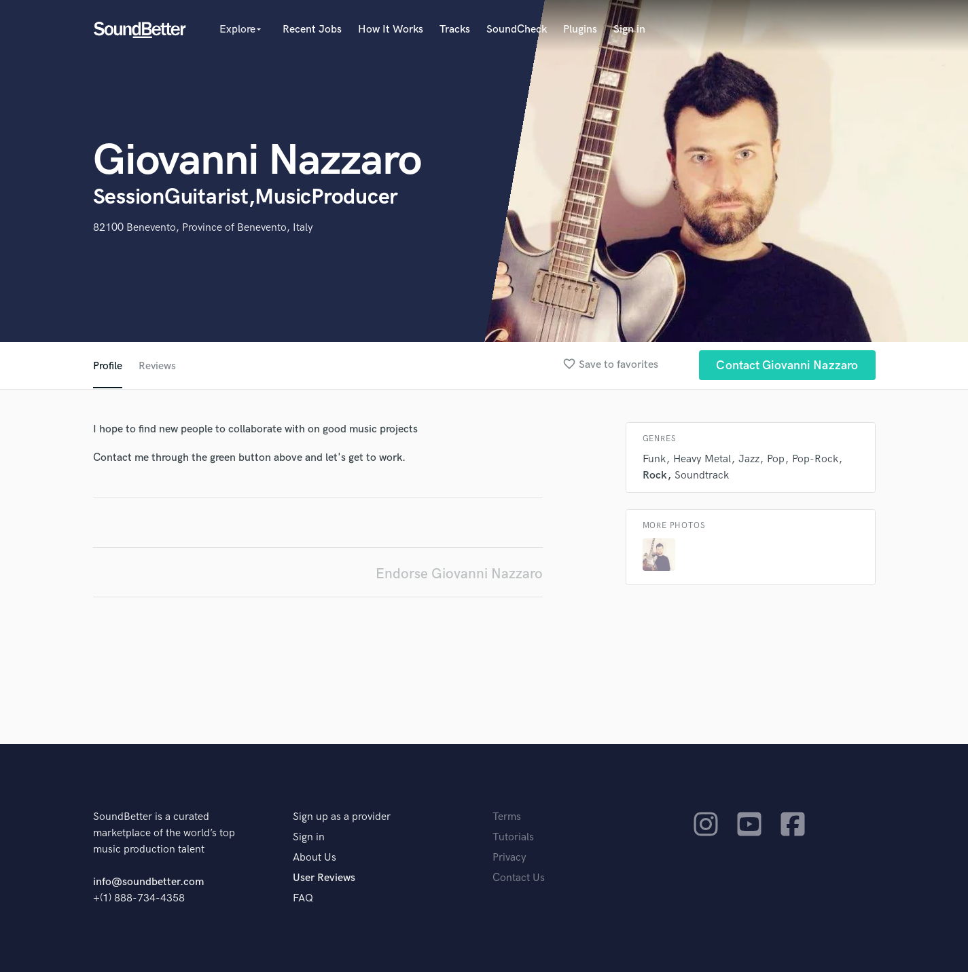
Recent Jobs (312, 29)
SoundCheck (516, 29)
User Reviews (324, 878)
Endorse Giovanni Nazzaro (459, 573)
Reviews (158, 366)
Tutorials (513, 837)
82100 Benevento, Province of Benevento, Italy (203, 227)
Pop (776, 459)
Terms (506, 816)
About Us (314, 857)
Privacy (509, 857)
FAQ (303, 898)
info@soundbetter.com (148, 882)
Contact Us (518, 878)
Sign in (629, 29)
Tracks (455, 29)
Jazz (748, 459)
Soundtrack (702, 475)
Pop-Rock (815, 459)
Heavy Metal (702, 459)
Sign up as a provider (342, 816)
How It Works (390, 29)
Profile (107, 366)
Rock (655, 475)
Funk (654, 459)
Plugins (580, 29)
